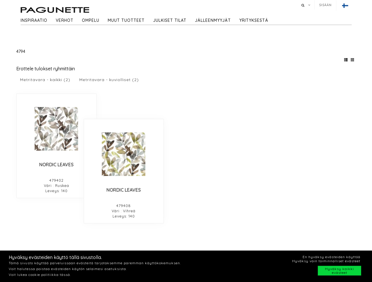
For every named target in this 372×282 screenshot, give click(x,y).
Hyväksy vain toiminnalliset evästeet (326, 261)
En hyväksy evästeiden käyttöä (331, 257)
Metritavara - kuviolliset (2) (109, 79)
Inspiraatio (34, 20)
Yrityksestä (253, 20)
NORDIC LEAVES (56, 164)
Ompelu (90, 20)
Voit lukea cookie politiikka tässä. (40, 274)
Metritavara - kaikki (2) (45, 79)
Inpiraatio (115, 248)
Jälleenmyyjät (213, 20)
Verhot (64, 20)
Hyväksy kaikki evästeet (339, 271)
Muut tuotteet (126, 20)
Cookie (282, 241)
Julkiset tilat (169, 20)
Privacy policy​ (290, 248)
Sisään (325, 5)
